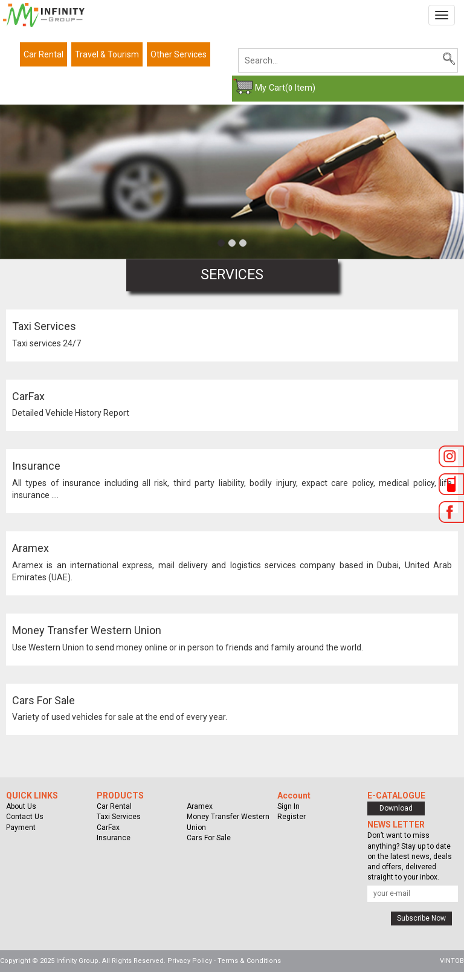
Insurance (36, 465)
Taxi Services (44, 326)
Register (291, 816)
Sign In (288, 806)
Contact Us (25, 816)
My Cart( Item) (285, 87)
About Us (21, 806)
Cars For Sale (43, 700)
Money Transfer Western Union (86, 630)
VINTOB (452, 961)
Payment (21, 827)
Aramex (30, 548)
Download (396, 808)
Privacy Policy (189, 961)
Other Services (178, 54)
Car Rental (43, 54)
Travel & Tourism (107, 54)
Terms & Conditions (249, 961)
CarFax (28, 396)
